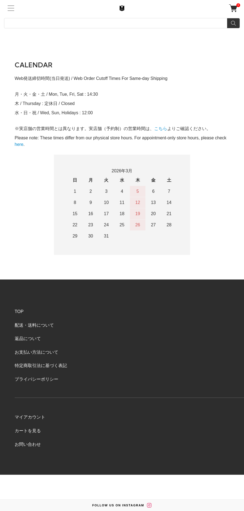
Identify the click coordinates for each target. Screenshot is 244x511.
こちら (160, 128)
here (19, 144)
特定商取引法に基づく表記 (41, 365)
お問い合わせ (28, 444)
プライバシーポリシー (36, 379)
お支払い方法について (36, 352)
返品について (28, 338)
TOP (19, 311)
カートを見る (28, 430)
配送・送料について (34, 325)
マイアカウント (30, 417)
